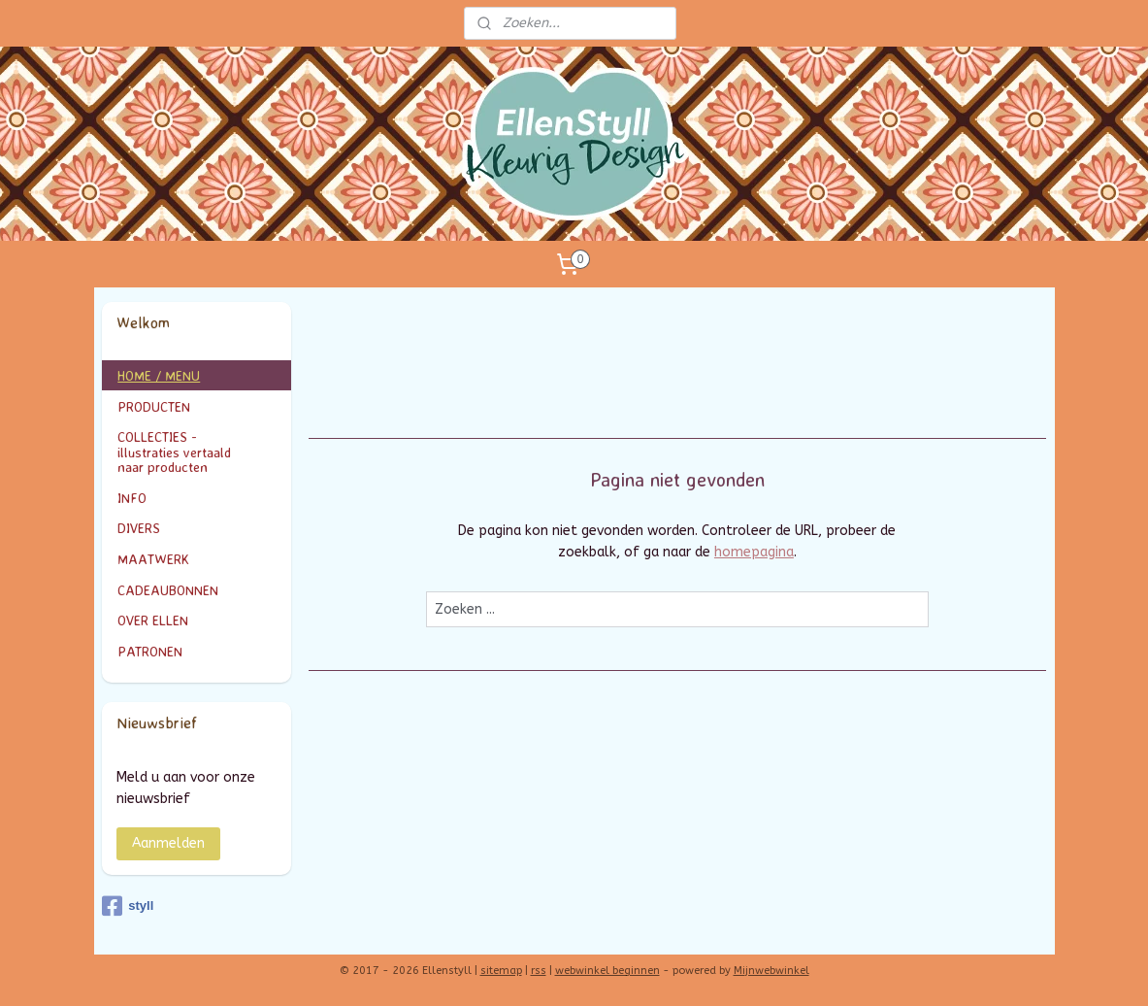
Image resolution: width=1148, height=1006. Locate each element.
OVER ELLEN (152, 620)
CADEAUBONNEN (167, 590)
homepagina (754, 552)
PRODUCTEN (196, 406)
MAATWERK (196, 559)
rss (538, 970)
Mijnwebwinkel (771, 970)
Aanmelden (168, 843)
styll (127, 906)
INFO (196, 497)
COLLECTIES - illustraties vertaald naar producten (196, 451)
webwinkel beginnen (607, 970)
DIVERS (138, 528)
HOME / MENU (158, 375)
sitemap (501, 970)
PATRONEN (149, 651)
